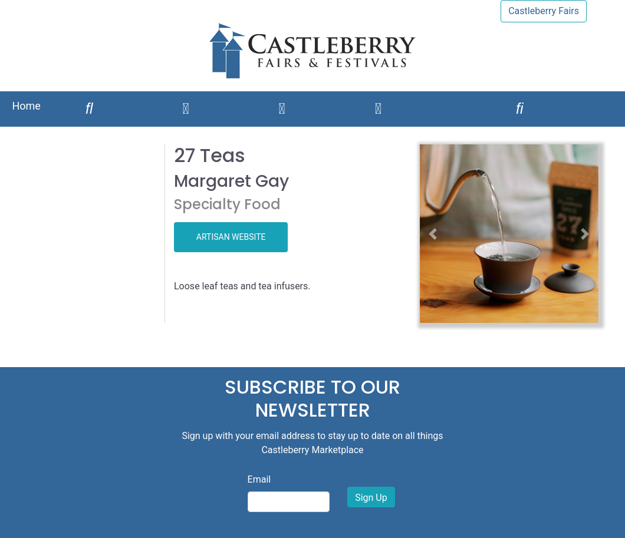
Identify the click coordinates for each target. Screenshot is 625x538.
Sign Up (371, 497)
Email (259, 479)
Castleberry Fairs (543, 10)
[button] (433, 233)
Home (26, 106)
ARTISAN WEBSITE (231, 237)
